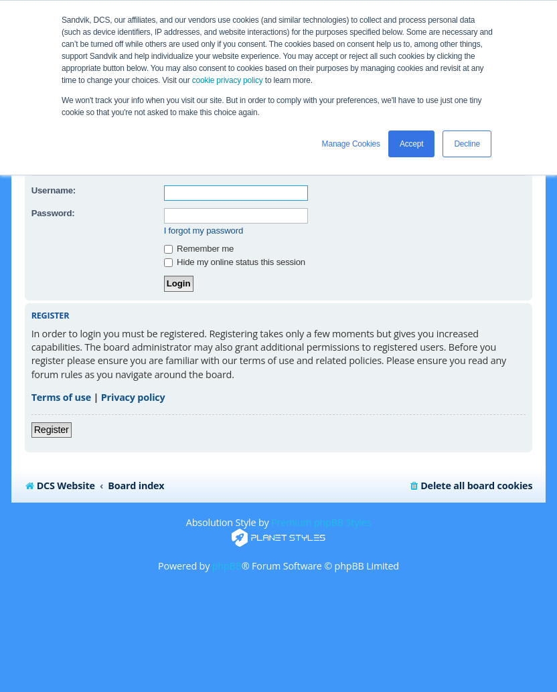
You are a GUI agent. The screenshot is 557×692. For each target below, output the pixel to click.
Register (51, 429)
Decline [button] (467, 144)
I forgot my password (203, 231)
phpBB (227, 565)
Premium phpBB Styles (321, 522)
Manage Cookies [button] (351, 144)
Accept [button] (412, 144)
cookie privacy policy (227, 80)
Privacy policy (133, 397)
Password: (53, 213)
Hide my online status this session (234, 262)
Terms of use (61, 397)
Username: (53, 190)
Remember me (199, 249)
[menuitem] (470, 486)
